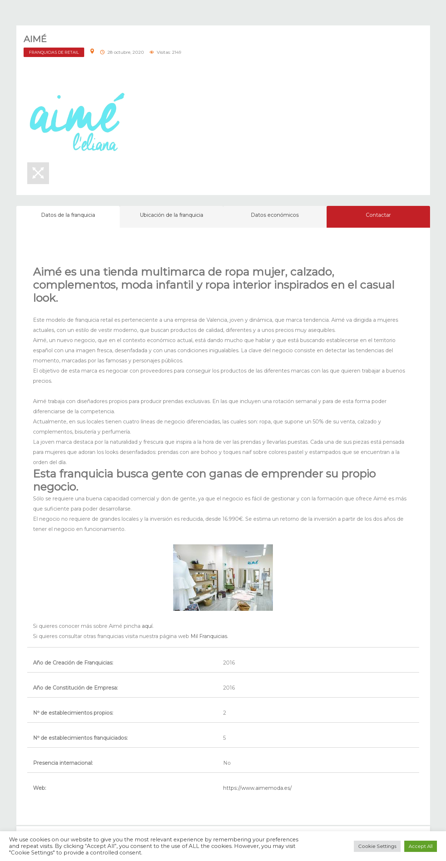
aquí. (147, 626)
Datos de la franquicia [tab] (68, 215)
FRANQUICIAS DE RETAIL (54, 52)
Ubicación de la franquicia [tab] (171, 215)
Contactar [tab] (378, 215)
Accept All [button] (421, 846)
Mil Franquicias (209, 636)
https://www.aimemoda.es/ (257, 788)
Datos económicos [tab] (275, 215)
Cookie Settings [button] (377, 846)
